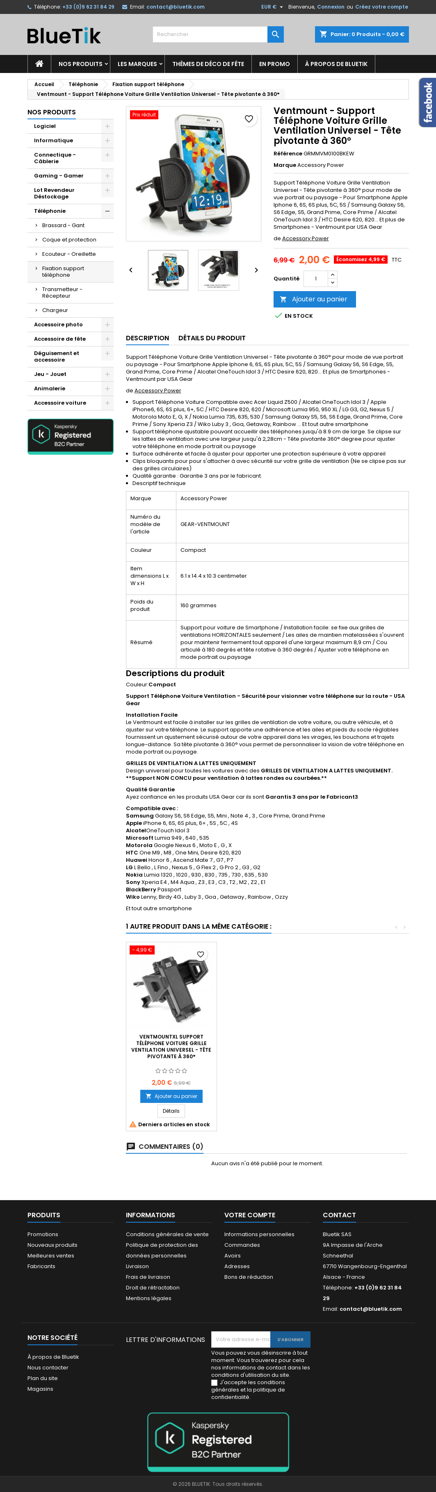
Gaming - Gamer (59, 176)
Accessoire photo (58, 324)
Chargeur (55, 310)
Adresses (237, 1266)
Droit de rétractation (153, 1288)
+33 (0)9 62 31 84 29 (88, 6)
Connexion (331, 6)
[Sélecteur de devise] (273, 7)
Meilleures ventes (50, 1256)
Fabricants (41, 1266)
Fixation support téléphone (63, 271)
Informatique (53, 140)
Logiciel (45, 126)
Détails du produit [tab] (212, 338)
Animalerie (49, 388)
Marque (285, 165)
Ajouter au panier (313, 299)
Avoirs (232, 1256)
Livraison (137, 1266)
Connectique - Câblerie (55, 158)
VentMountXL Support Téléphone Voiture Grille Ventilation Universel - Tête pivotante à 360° (171, 1046)
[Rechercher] (218, 34)
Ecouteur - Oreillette (69, 254)
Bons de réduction (248, 1277)
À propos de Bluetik (336, 64)
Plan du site (42, 1378)
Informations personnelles (259, 1234)
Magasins (40, 1389)
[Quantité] (316, 279)
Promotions (42, 1234)
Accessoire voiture (60, 403)
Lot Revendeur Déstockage (54, 193)
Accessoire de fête (60, 339)
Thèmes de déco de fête (208, 64)
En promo (274, 64)
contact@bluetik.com (175, 6)
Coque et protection (69, 240)
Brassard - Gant (63, 225)
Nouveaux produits (52, 1245)
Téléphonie (50, 211)
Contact (339, 1215)
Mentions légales (148, 1298)
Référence (288, 153)
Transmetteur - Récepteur (62, 292)
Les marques (137, 64)
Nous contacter (47, 1367)
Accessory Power (305, 238)
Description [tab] (147, 338)
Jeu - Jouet (50, 374)
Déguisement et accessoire (56, 356)
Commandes (242, 1245)
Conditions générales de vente (167, 1234)
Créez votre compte (381, 6)
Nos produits (81, 64)
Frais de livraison (148, 1277)
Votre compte (249, 1215)
